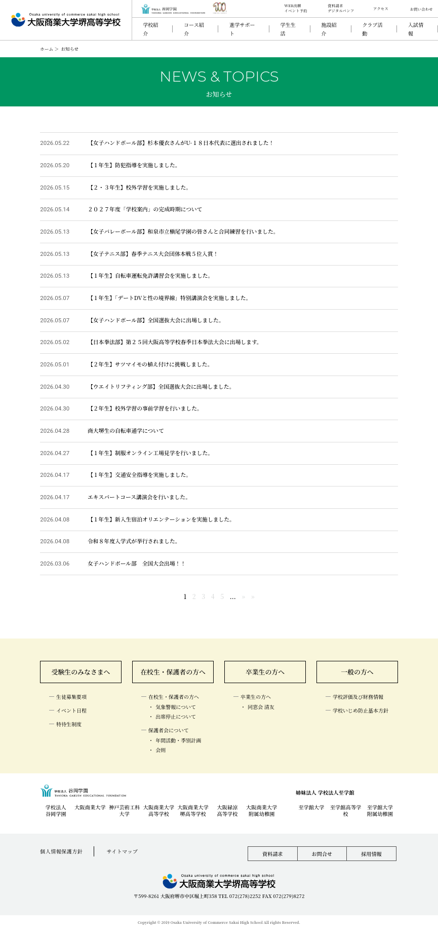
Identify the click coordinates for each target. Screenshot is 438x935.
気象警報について (175, 706)
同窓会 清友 (261, 706)
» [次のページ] (243, 596)
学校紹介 (150, 29)
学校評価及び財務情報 (358, 697)
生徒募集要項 (71, 697)
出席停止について (175, 717)
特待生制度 (69, 724)
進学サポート (242, 29)
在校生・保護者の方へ (173, 672)
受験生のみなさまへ (80, 672)
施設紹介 (328, 29)
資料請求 (272, 854)
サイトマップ (122, 851)
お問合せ (321, 854)
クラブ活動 (372, 29)
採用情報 (371, 854)
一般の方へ (357, 672)
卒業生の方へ (265, 672)
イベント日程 (71, 710)
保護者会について (168, 730)
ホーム (46, 49)
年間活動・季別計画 (178, 740)
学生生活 (287, 29)
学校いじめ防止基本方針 (361, 710)
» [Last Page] (253, 596)
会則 (160, 750)
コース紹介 (194, 29)
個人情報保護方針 (61, 851)
